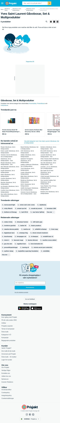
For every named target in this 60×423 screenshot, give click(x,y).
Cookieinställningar (7, 398)
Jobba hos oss (6, 376)
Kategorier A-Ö (6, 334)
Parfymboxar (4, 105)
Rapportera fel (30, 61)
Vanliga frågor (5, 370)
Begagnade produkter (8, 340)
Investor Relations (7, 382)
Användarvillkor (6, 389)
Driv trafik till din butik (8, 351)
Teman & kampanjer (7, 329)
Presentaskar (32, 103)
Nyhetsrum (4, 379)
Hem (2, 9)
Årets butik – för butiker (8, 357)
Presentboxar (41, 103)
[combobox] (35, 3)
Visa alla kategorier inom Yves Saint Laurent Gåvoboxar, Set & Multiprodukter (41, 142)
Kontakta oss (5, 373)
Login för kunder (6, 360)
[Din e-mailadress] (30, 282)
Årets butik (4, 332)
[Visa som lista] (54, 21)
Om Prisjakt (5, 367)
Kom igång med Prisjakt (9, 317)
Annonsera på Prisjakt (8, 354)
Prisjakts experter (7, 326)
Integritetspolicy (6, 395)
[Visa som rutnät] (51, 21)
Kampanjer (4, 337)
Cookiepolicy (5, 392)
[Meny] (2, 3)
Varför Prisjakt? (6, 348)
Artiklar (3, 323)
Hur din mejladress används (21, 292)
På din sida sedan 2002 (9, 320)
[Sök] (49, 3)
